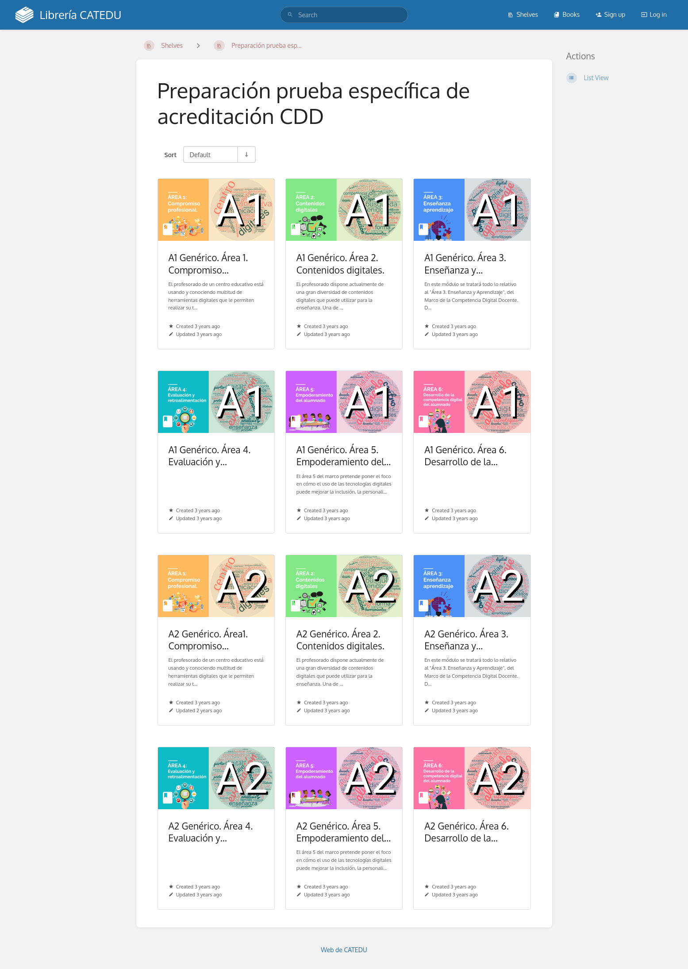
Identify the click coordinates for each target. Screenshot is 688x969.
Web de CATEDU (344, 950)
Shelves (522, 14)
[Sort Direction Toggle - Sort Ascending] (246, 154)
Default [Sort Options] (199, 154)
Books (566, 14)
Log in (654, 14)
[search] (344, 15)
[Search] (290, 15)
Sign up (610, 14)
